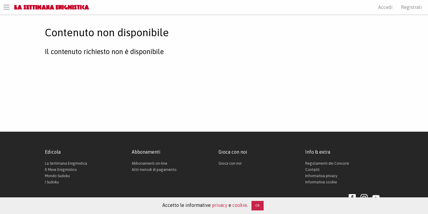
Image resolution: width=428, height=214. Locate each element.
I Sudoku (52, 182)
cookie (239, 205)
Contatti (312, 169)
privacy (219, 205)
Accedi (385, 7)
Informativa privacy (321, 176)
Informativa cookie (321, 182)
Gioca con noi (230, 163)
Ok (257, 205)
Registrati (411, 7)
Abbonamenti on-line (149, 163)
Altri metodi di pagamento (154, 169)
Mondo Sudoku (57, 176)
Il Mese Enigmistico (61, 169)
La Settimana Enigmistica (66, 163)
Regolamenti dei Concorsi (327, 163)
